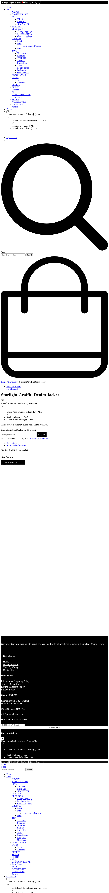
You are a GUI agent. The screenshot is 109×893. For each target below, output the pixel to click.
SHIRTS (21, 60)
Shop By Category (12, 667)
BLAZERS (16, 26)
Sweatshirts (22, 63)
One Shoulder (23, 73)
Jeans (19, 80)
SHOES (15, 99)
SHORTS (16, 85)
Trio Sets (21, 19)
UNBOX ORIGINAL (21, 94)
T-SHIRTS (21, 58)
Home (9, 7)
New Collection (10, 664)
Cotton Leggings (24, 36)
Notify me (41, 434)
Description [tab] (11, 443)
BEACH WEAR (19, 75)
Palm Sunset (17, 97)
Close (3, 764)
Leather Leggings (24, 34)
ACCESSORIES (19, 102)
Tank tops (21, 53)
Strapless (21, 55)
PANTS (15, 77)
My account (11, 137)
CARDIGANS (18, 104)
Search (29, 255)
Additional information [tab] (16, 445)
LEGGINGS (17, 29)
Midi (19, 43)
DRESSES (16, 38)
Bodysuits (21, 70)
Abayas (15, 92)
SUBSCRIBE (54, 728)
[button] (13, 462)
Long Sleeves (23, 68)
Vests (19, 65)
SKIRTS (15, 87)
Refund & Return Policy (13, 686)
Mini (19, 48)
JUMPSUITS (23, 24)
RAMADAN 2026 (20, 14)
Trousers (21, 82)
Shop (8, 9)
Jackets (15, 107)
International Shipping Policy (15, 681)
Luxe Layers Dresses (32, 46)
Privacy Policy (8, 689)
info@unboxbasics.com (12, 714)
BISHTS (15, 90)
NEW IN (16, 12)
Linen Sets (21, 21)
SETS (14, 17)
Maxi (19, 41)
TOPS (14, 51)
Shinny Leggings (24, 31)
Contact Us (11, 109)
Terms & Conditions (11, 684)
